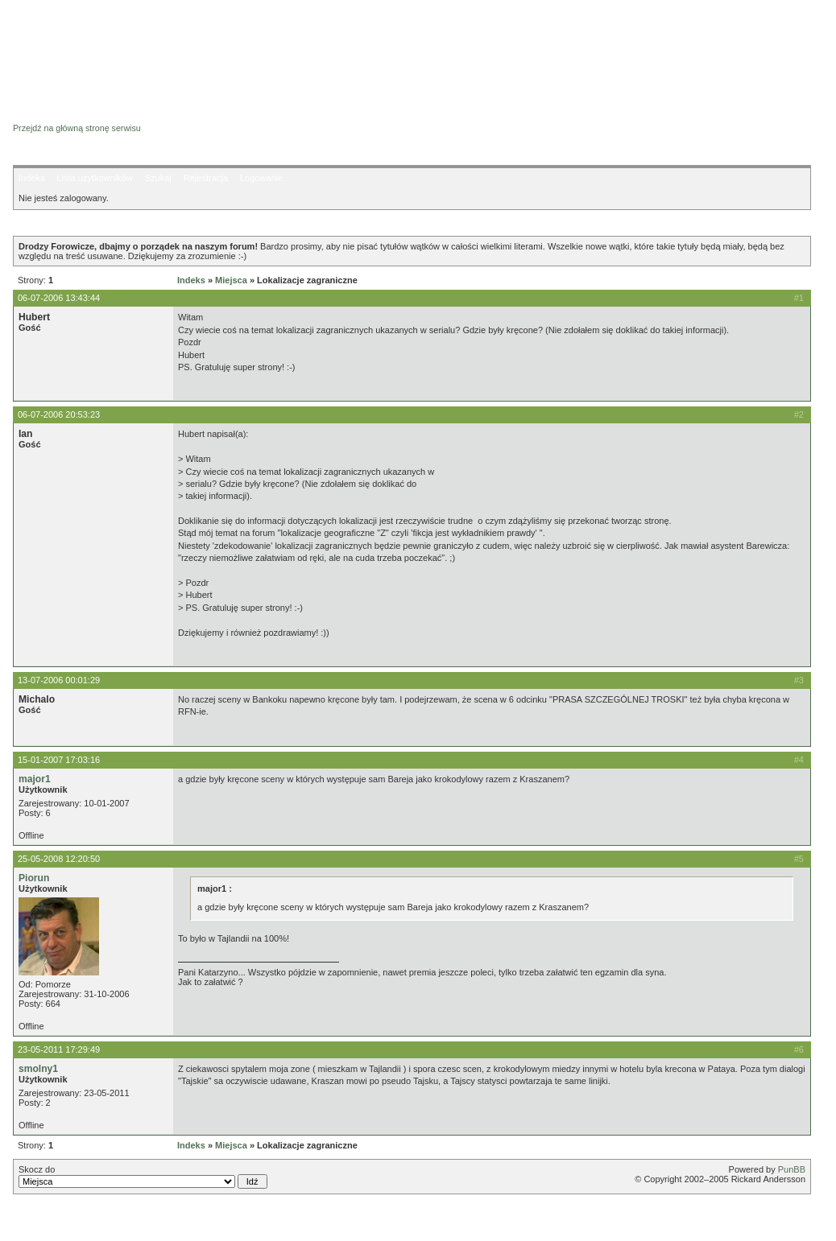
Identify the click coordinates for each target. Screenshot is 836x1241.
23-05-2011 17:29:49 (59, 1049)
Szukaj (158, 178)
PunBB (791, 1169)
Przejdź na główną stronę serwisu (77, 128)
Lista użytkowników (94, 178)
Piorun (34, 878)
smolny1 (38, 1068)
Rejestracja (206, 178)
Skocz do (143, 1177)
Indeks (31, 178)
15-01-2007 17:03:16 (59, 760)
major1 (35, 779)
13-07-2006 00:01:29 (59, 680)
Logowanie (261, 178)
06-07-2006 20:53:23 (59, 414)
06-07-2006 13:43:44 (59, 298)
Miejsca (231, 280)
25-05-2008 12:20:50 (59, 859)
